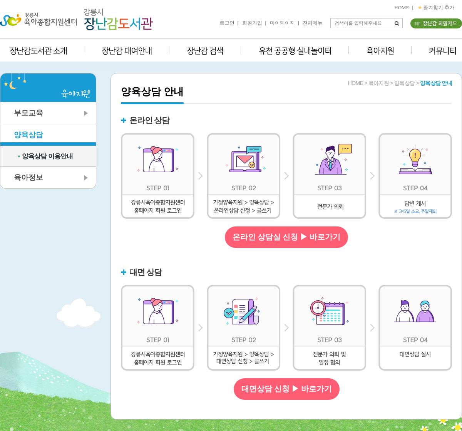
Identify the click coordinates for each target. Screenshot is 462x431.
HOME (401, 7)
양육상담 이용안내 (47, 156)
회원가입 (252, 23)
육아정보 (28, 177)
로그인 (226, 23)
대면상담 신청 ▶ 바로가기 (286, 388)
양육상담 (28, 135)
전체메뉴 (313, 23)
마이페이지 (282, 23)
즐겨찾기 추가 (436, 7)
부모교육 (28, 113)
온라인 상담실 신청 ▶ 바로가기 (286, 237)
